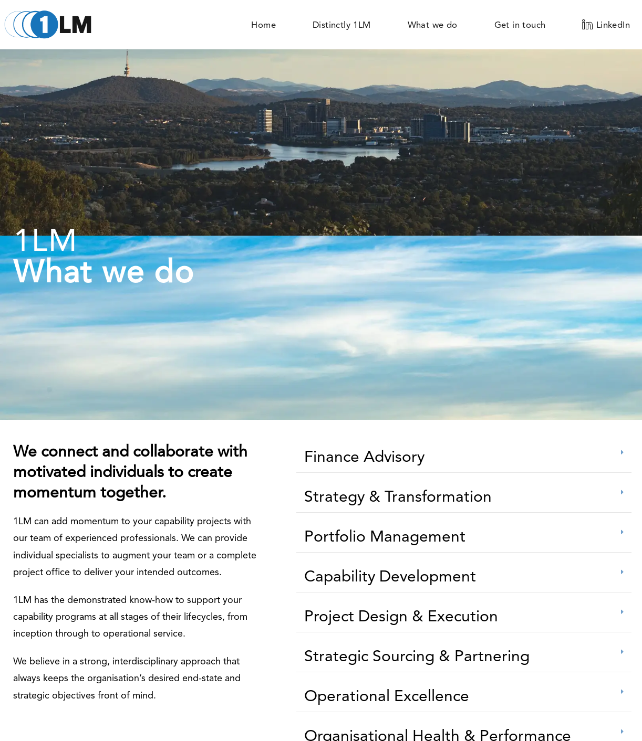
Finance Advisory (364, 456)
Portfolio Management (384, 536)
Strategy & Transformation (398, 496)
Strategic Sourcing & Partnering (417, 656)
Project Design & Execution (401, 616)
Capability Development (390, 576)
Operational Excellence (386, 695)
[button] (463, 457)
